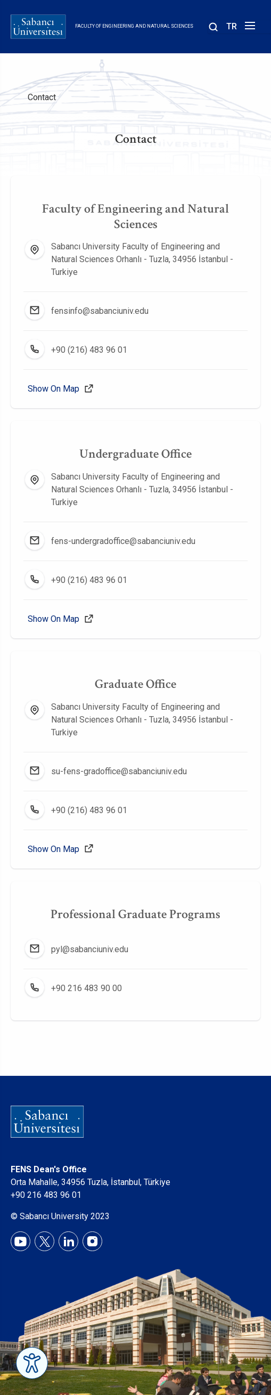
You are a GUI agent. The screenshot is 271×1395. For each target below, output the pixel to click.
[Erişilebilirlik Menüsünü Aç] (32, 1363)
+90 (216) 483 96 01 (89, 350)
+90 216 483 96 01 (46, 1195)
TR (231, 26)
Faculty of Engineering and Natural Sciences (134, 26)
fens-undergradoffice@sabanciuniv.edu (123, 541)
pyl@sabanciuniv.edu (89, 949)
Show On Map (53, 389)
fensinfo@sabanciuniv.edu (100, 311)
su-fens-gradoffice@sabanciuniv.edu (119, 771)
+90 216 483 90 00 (86, 988)
